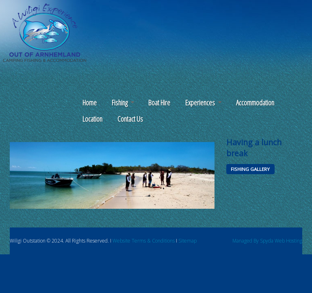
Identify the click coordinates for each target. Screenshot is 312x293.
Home (89, 102)
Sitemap (187, 240)
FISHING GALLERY (250, 169)
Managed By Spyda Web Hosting (267, 240)
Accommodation (255, 102)
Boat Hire (159, 102)
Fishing (120, 102)
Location (92, 119)
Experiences (200, 102)
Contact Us (130, 119)
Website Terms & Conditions (144, 240)
